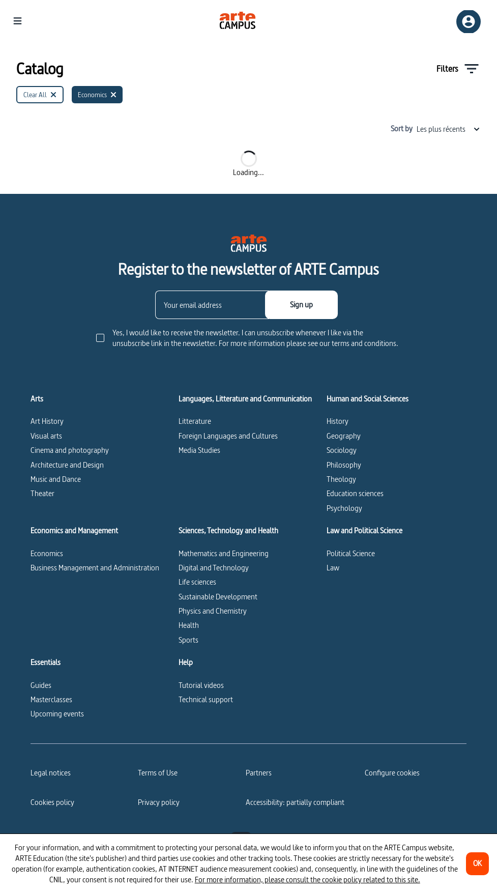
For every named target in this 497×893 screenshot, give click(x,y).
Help (186, 662)
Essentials (46, 662)
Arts (37, 399)
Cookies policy (52, 802)
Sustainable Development (218, 596)
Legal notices (51, 772)
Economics (47, 553)
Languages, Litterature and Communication (245, 399)
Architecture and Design (67, 464)
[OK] (477, 863)
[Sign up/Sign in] (468, 21)
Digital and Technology (214, 567)
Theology (341, 479)
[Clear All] (40, 94)
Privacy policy (159, 802)
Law (333, 567)
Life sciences (197, 582)
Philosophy (344, 464)
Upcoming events (57, 713)
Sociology (342, 450)
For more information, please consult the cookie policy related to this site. (307, 879)
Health (189, 625)
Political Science (351, 553)
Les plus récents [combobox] (449, 129)
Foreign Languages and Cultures (228, 435)
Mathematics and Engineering (224, 553)
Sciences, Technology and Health (228, 530)
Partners (259, 772)
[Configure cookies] (392, 772)
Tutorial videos (201, 685)
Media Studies (199, 450)
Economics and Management (74, 530)
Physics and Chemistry (213, 611)
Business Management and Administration (95, 567)
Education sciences (355, 493)
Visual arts (46, 435)
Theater (42, 493)
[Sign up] (301, 305)
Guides (41, 685)
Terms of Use (158, 772)
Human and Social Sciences (367, 399)
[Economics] (97, 94)
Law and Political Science (364, 530)
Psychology (344, 508)
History (337, 421)
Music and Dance (56, 479)
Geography (344, 435)
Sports (188, 640)
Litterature (195, 421)
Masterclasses (51, 699)
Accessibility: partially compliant (295, 802)
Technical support (206, 699)
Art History (47, 421)
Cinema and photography (70, 450)
